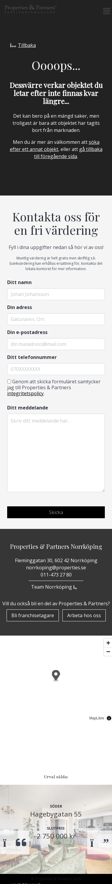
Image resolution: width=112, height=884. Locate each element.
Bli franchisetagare (36, 879)
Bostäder (23, 733)
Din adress (19, 307)
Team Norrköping (56, 587)
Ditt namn (19, 282)
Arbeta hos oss (84, 615)
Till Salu (25, 745)
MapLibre (96, 718)
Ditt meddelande (27, 407)
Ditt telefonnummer (32, 357)
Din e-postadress (27, 332)
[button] (104, 11)
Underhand (26, 759)
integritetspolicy (25, 393)
